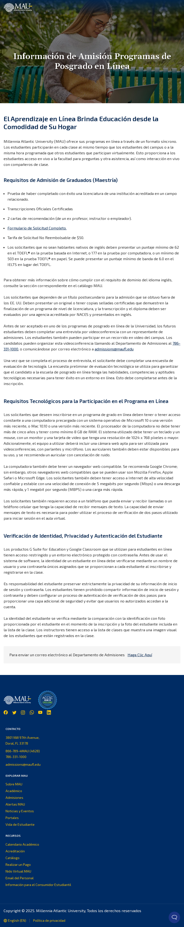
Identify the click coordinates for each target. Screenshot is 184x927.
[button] (176, 7)
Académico (14, 791)
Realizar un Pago (18, 864)
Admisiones (14, 797)
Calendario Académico (22, 844)
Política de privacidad (49, 920)
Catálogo (12, 858)
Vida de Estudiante (20, 824)
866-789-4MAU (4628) (23, 751)
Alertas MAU (15, 804)
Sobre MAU (14, 784)
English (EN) (15, 920)
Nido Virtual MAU (18, 871)
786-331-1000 (16, 757)
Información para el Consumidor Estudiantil (38, 885)
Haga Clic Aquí (140, 654)
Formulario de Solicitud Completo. (37, 228)
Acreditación (15, 851)
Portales (12, 818)
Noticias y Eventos (20, 811)
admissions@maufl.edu (114, 349)
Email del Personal (20, 878)
